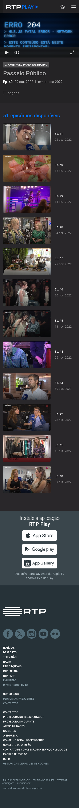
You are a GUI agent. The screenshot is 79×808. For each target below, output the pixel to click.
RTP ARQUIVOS (12, 666)
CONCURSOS (11, 694)
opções (11, 93)
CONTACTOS (10, 712)
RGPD (6, 759)
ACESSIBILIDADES (14, 726)
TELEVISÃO (10, 657)
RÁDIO (7, 661)
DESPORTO (10, 652)
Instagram (32, 634)
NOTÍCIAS (9, 647)
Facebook (8, 634)
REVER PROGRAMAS (15, 685)
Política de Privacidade (16, 780)
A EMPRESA (10, 735)
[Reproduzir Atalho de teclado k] (7, 52)
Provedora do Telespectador (23, 716)
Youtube (44, 634)
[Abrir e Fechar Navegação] (73, 7)
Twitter (20, 634)
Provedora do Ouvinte (18, 721)
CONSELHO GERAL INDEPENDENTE (23, 740)
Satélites (9, 730)
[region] (39, 35)
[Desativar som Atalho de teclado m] (17, 52)
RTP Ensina (10, 671)
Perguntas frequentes (18, 698)
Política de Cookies (43, 780)
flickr (55, 634)
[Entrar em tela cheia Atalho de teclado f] (72, 52)
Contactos (10, 703)
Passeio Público (24, 73)
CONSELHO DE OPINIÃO (17, 744)
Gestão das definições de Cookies (26, 763)
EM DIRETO (9, 680)
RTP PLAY (9, 675)
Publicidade (24, 783)
